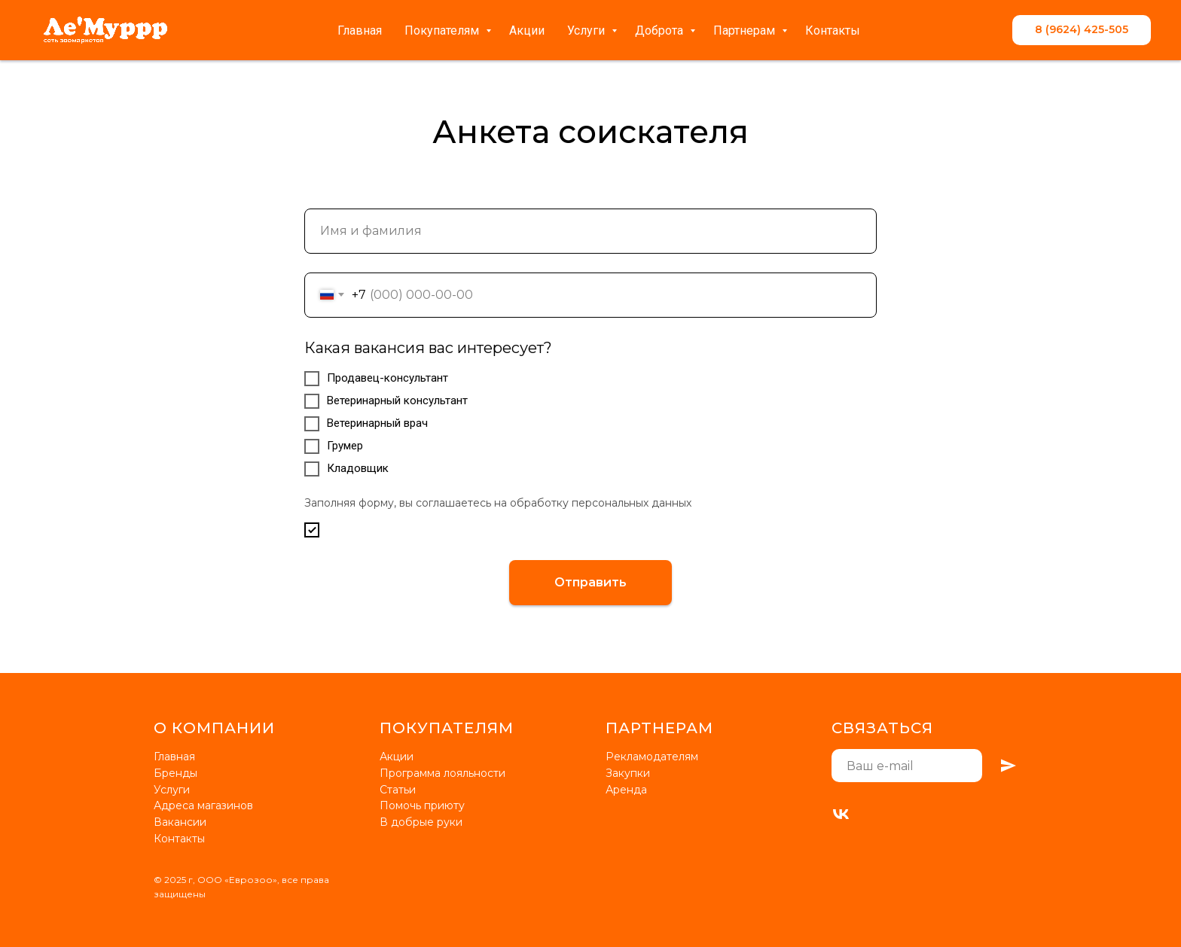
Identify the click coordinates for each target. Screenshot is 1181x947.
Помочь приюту (422, 805)
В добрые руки (421, 822)
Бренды (175, 773)
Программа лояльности (442, 773)
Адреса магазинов (203, 805)
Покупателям (443, 30)
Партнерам (745, 30)
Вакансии (180, 822)
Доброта (660, 30)
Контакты (832, 30)
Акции (527, 30)
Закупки (628, 773)
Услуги (587, 30)
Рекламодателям (652, 756)
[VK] (841, 814)
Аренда (626, 789)
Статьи (398, 789)
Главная (359, 30)
